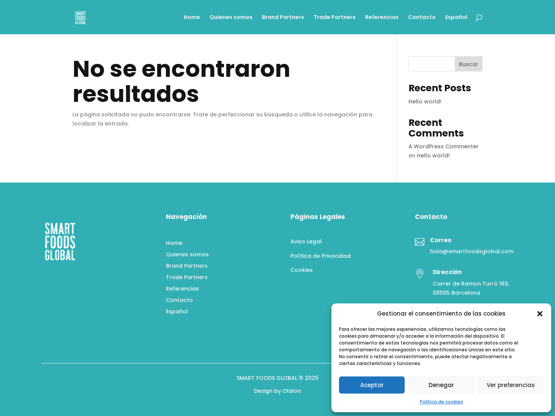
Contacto (422, 17)
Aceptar (372, 385)
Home (192, 17)
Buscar (468, 64)
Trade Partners (335, 17)
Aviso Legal (306, 241)
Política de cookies (441, 402)
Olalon (291, 391)
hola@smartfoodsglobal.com (472, 251)
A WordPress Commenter (443, 146)
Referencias (382, 17)
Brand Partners (283, 17)
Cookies (301, 270)
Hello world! (424, 101)
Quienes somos (231, 17)
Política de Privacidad (320, 256)
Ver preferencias (511, 385)
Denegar (441, 385)
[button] (540, 314)
